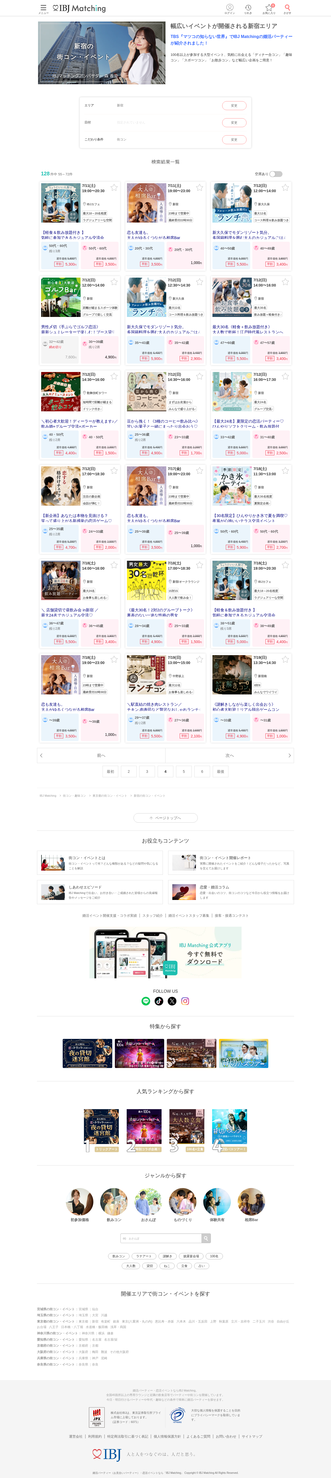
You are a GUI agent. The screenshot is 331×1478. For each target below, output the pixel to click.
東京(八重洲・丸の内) (137, 1321)
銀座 (116, 1321)
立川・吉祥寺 (240, 1321)
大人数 (131, 1266)
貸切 (150, 1266)
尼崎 (104, 1358)
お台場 (41, 1327)
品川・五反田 (198, 1321)
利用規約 (95, 1430)
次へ (230, 755)
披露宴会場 (191, 1256)
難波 (104, 1352)
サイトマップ (252, 1430)
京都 (95, 1345)
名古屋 (97, 1339)
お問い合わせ (226, 1430)
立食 (184, 1266)
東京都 (83, 1321)
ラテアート (144, 1256)
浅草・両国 (118, 1327)
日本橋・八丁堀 (72, 1327)
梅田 (95, 1352)
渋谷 (271, 1321)
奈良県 (83, 1364)
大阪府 (83, 1352)
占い (202, 1266)
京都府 (83, 1345)
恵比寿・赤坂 (164, 1321)
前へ (101, 755)
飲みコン (119, 1256)
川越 (104, 1315)
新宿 (95, 1321)
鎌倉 (110, 1333)
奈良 (95, 1364)
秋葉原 (223, 1321)
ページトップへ (168, 818)
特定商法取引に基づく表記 (127, 1430)
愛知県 (83, 1339)
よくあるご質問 (198, 1430)
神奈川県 (88, 1333)
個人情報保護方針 (167, 1430)
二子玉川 (259, 1321)
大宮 (95, 1315)
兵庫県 (83, 1358)
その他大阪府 (119, 1352)
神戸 (95, 1358)
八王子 (53, 1327)
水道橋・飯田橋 (97, 1327)
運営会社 (76, 1430)
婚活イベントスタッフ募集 (188, 915)
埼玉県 (83, 1315)
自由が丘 (283, 1321)
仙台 (95, 1309)
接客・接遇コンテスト (232, 915)
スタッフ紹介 (152, 915)
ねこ (167, 1266)
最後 (220, 771)
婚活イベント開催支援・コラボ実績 (109, 915)
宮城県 (83, 1309)
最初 (110, 771)
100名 (214, 1256)
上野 (213, 1321)
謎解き (167, 1256)
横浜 (101, 1333)
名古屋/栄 (111, 1339)
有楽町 (105, 1321)
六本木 (181, 1321)
